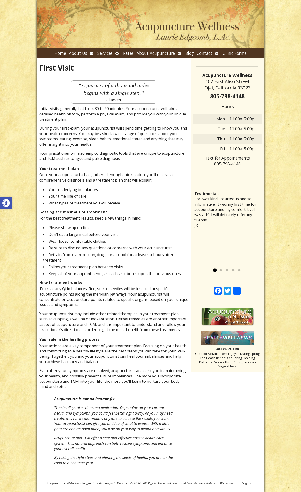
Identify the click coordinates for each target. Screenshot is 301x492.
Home (60, 53)
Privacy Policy (204, 483)
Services (105, 53)
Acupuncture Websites (63, 483)
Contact (204, 53)
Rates (128, 53)
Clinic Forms (235, 53)
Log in (246, 483)
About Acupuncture (156, 53)
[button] (6, 203)
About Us (78, 53)
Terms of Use (182, 483)
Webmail (226, 483)
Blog (189, 53)
